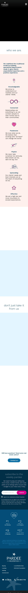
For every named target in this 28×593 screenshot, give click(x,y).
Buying (4, 565)
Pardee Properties (4, 4)
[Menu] (26, 4)
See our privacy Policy (16, 504)
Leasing (4, 568)
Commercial (5, 572)
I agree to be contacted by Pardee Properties (14, 497)
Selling (4, 570)
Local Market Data (19, 565)
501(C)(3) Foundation (19, 568)
